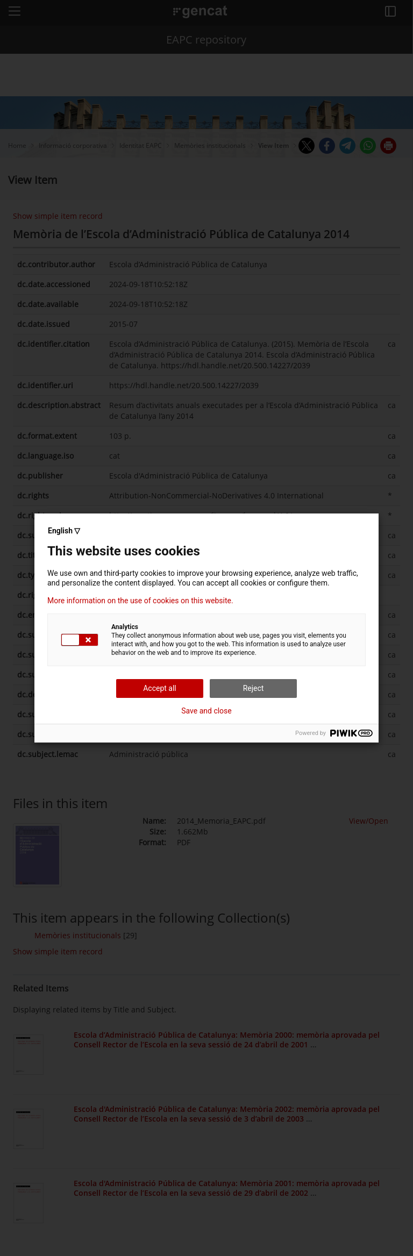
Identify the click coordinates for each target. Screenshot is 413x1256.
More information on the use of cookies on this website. (140, 600)
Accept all (159, 688)
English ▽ (64, 530)
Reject (253, 688)
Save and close (206, 710)
